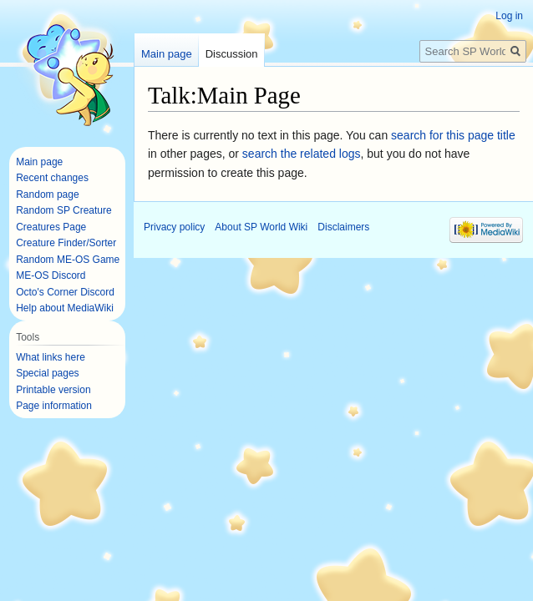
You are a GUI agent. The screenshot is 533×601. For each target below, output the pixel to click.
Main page (166, 54)
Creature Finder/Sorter (66, 243)
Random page (47, 194)
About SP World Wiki (261, 227)
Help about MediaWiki (65, 308)
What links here (50, 357)
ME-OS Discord (50, 275)
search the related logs (301, 153)
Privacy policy (174, 227)
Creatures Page (51, 227)
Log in (509, 16)
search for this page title (453, 135)
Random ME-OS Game (67, 259)
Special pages (47, 373)
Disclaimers (343, 227)
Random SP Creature (64, 210)
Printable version (53, 390)
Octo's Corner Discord (65, 292)
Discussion (232, 54)
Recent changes (52, 178)
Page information (54, 406)
